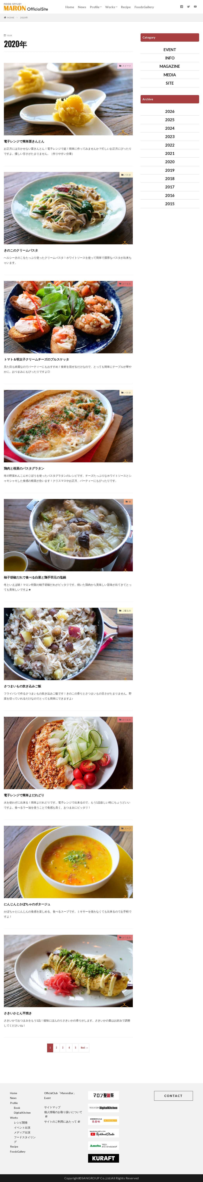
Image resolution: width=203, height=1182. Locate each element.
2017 (169, 187)
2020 (169, 161)
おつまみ (125, 284)
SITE (170, 83)
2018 (169, 178)
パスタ (127, 175)
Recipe (126, 7)
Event (47, 1098)
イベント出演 (22, 1127)
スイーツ (125, 66)
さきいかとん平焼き (25, 1012)
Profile (94, 7)
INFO (169, 58)
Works (110, 7)
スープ (127, 829)
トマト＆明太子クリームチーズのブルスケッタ (54, 358)
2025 (169, 119)
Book (17, 1107)
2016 (169, 195)
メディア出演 (22, 1132)
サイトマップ (52, 1107)
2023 (169, 136)
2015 (169, 203)
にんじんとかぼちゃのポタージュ (40, 903)
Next (83, 1047)
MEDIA (170, 74)
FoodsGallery (144, 7)
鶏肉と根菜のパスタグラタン (35, 467)
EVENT (170, 49)
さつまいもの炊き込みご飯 (32, 685)
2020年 (24, 17)
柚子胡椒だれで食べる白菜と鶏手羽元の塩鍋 (51, 576)
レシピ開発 (21, 1122)
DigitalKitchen (22, 1112)
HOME (10, 17)
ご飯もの (125, 611)
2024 (169, 128)
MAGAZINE (170, 66)
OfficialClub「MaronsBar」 (60, 1093)
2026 (169, 111)
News (82, 7)
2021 (169, 153)
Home (69, 7)
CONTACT (173, 1096)
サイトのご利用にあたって (62, 1121)
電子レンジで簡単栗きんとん (35, 140)
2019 (169, 170)
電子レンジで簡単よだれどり (35, 794)
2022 (169, 145)
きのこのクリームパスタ (30, 249)
